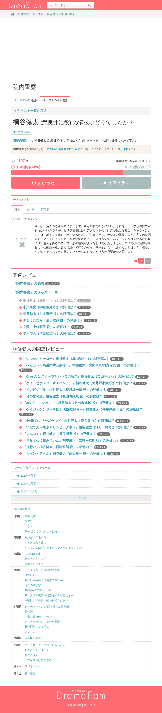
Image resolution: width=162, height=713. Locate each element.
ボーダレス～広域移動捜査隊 (42, 570)
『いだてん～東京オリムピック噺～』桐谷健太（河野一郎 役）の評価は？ (85, 427)
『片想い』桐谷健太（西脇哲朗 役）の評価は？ (65, 447)
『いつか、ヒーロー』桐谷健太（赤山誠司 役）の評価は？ (73, 359)
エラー (29, 526)
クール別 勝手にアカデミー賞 (32, 467)
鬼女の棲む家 (33, 585)
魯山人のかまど (34, 563)
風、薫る (30, 673)
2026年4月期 (26, 475)
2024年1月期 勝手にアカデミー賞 (67, 149)
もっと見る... (81, 498)
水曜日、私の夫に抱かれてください (46, 600)
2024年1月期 (21, 131)
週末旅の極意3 (33, 637)
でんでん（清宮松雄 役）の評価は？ (57, 333)
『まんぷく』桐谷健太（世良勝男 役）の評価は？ (66, 434)
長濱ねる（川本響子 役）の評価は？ (57, 314)
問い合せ (89, 705)
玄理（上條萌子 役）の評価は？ (53, 327)
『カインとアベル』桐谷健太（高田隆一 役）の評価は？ (71, 453)
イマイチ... (116, 182)
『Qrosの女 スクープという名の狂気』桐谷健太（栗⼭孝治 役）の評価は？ (86, 376)
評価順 (45, 209)
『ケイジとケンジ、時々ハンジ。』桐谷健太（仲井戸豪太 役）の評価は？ (85, 383)
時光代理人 (31, 655)
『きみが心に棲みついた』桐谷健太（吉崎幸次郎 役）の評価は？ (79, 440)
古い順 (30, 209)
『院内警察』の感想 (28, 283)
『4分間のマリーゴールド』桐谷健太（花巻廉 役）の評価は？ (76, 421)
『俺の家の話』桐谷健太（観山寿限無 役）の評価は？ (70, 396)
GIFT (28, 521)
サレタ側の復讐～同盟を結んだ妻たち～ (49, 595)
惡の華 (29, 611)
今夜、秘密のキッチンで (39, 616)
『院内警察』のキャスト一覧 (35, 292)
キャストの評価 (55, 100)
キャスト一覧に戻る (30, 111)
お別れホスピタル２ (37, 650)
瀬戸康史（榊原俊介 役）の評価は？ (57, 307)
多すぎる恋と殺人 (35, 542)
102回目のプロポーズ (38, 590)
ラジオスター (33, 666)
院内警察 (23, 14)
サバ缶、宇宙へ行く (37, 537)
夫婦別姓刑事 (33, 553)
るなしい (30, 631)
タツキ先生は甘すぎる (38, 660)
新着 (17, 209)
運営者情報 (74, 705)
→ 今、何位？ (123, 149)
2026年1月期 (26, 483)
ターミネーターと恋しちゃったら (45, 645)
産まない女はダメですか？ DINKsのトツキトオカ (55, 547)
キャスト (37, 14)
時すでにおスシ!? (35, 558)
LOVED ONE (32, 575)
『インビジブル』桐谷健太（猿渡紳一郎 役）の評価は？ (72, 390)
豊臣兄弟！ (31, 516)
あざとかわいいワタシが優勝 (42, 621)
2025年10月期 (27, 491)
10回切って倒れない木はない (42, 531)
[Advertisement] (81, 49)
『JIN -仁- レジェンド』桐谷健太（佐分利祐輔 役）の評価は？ (76, 403)
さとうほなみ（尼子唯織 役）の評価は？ (60, 320)
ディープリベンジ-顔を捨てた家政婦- (47, 606)
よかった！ (45, 182)
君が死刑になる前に (37, 626)
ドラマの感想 (25, 100)
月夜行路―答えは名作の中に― (44, 580)
